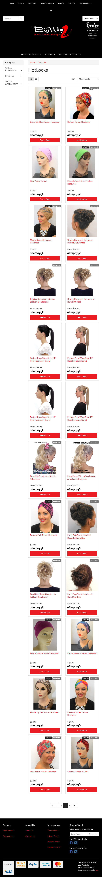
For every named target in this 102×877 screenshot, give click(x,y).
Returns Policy (53, 842)
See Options (82, 258)
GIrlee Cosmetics (47, 3)
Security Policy (53, 847)
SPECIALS (50, 54)
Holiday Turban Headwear (78, 122)
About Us (61, 3)
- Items (89, 18)
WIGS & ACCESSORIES (70, 54)
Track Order (8, 836)
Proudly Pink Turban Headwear (43, 535)
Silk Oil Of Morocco (85, 3)
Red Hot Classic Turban (77, 771)
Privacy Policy (53, 836)
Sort (73, 79)
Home (12, 3)
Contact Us (71, 3)
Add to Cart (45, 140)
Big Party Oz (32, 3)
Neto (96, 870)
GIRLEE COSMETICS (31, 54)
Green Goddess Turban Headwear (45, 122)
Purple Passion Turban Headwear (82, 653)
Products (21, 3)
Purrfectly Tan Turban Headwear (44, 712)
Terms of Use (53, 830)
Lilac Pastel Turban (38, 181)
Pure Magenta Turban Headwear (44, 653)
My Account (8, 830)
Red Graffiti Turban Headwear (43, 771)
